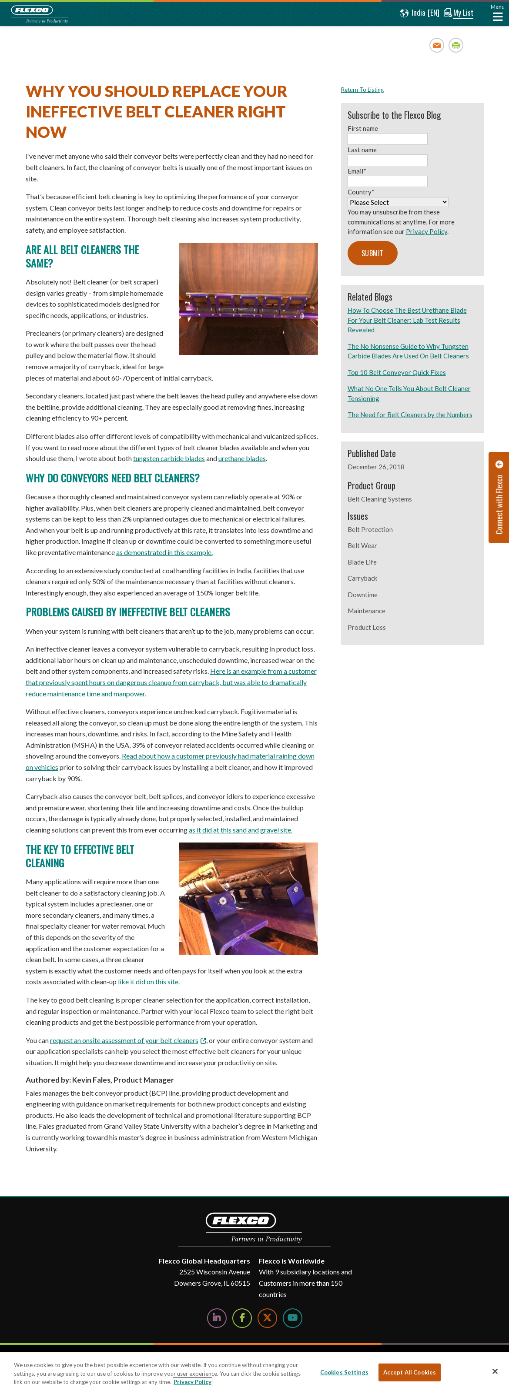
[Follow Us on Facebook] (242, 1318)
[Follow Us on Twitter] (267, 1318)
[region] (254, 1371)
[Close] (495, 1371)
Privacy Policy (426, 231)
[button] (411, 13)
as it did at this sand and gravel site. (240, 830)
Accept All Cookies (409, 1371)
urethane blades (242, 458)
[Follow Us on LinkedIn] (217, 1318)
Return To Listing (362, 89)
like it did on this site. (149, 981)
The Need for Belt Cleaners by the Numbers (410, 414)
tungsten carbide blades (169, 458)
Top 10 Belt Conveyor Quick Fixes (397, 372)
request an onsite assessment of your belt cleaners (124, 1040)
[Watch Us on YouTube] (292, 1318)
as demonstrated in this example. (164, 552)
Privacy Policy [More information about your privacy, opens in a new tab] (192, 1381)
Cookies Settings (344, 1371)
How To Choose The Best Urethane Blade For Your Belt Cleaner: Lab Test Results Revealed (407, 320)
